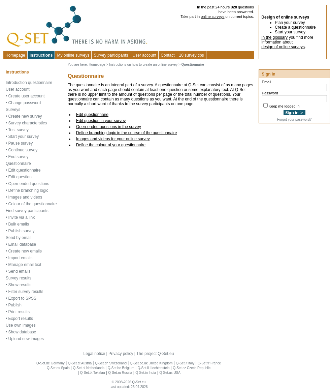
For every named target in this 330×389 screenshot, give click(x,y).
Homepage (15, 55)
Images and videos (25, 197)
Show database (22, 332)
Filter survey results (25, 291)
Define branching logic (28, 190)
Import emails (20, 258)
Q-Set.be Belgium (121, 368)
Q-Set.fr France (209, 363)
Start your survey (23, 136)
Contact (167, 55)
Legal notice (94, 353)
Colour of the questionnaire (32, 204)
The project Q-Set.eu (155, 353)
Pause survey (20, 143)
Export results (20, 318)
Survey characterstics (27, 123)
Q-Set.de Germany (50, 363)
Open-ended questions (28, 183)
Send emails (19, 271)
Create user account (26, 96)
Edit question (20, 177)
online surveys (212, 16)
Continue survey (23, 150)
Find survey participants (27, 210)
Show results (20, 284)
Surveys (13, 109)
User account (18, 89)
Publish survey (21, 231)
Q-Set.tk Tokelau (92, 373)
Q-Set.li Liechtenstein (153, 368)
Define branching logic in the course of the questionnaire (126, 132)
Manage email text (24, 264)
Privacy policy (120, 353)
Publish (15, 305)
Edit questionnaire (92, 114)
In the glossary (274, 37)
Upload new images (26, 338)
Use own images (21, 325)
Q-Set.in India (145, 373)
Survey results (18, 278)
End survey (18, 156)
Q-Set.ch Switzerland (111, 363)
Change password (24, 102)
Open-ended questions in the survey (108, 126)
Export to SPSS (22, 298)
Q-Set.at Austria (80, 363)
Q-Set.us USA (169, 373)
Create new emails (25, 251)
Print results (19, 311)
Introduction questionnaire (29, 82)
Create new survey (25, 116)
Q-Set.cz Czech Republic (191, 368)
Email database (22, 244)
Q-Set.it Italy (185, 363)
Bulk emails (18, 224)
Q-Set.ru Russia (120, 373)
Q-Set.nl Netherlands (88, 368)
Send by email (18, 237)
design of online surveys (283, 46)
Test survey (18, 129)
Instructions (41, 55)
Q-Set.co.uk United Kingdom (151, 363)
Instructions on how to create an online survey (143, 64)
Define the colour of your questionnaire (110, 145)
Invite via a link (21, 217)
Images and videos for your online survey (113, 139)
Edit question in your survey (101, 120)
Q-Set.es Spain (58, 368)
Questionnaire (18, 163)
